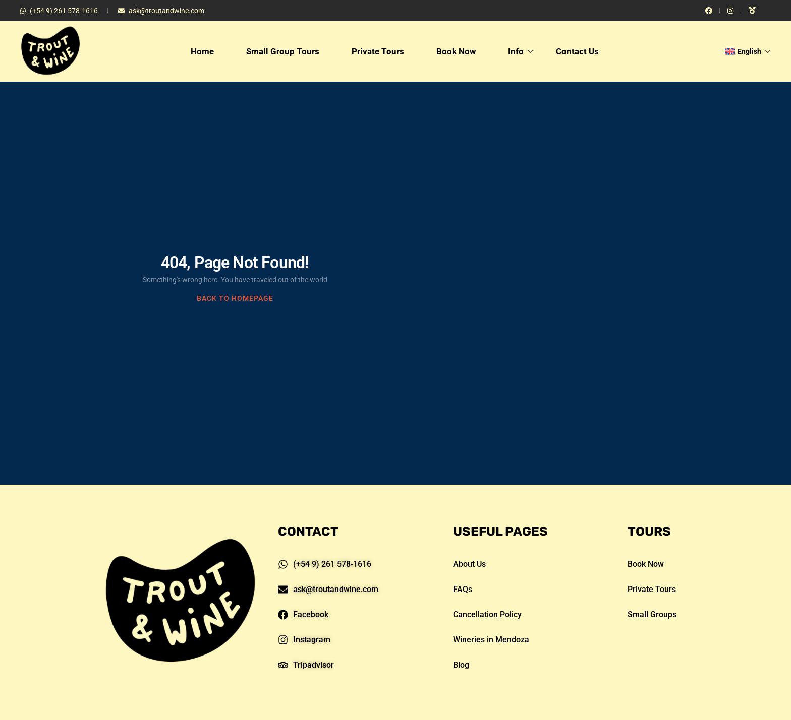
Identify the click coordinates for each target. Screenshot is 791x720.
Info (521, 51)
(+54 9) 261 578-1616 (59, 11)
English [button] (748, 51)
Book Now (456, 51)
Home (202, 51)
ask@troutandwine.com (161, 11)
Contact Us (577, 51)
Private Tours (378, 51)
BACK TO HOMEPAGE (235, 298)
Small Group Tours (282, 51)
